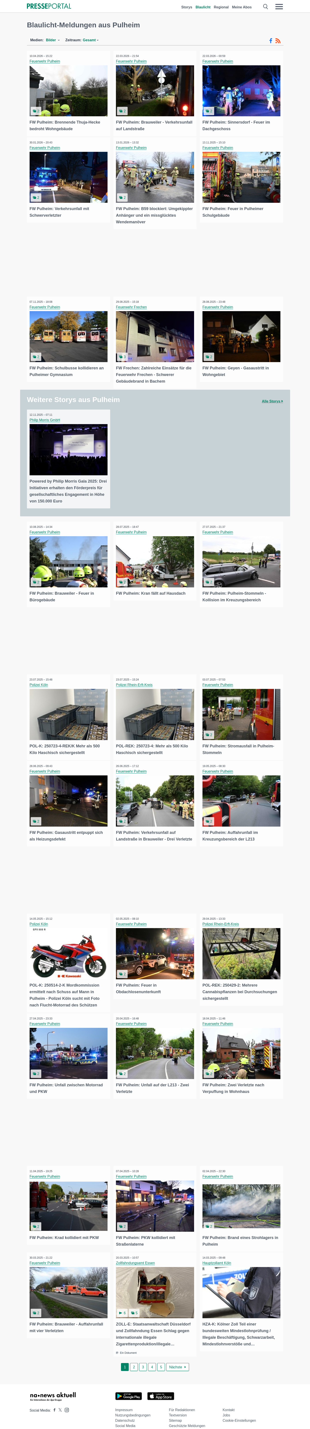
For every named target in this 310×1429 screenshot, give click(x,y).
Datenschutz (125, 1413)
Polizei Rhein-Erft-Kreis (135, 681)
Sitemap (175, 1413)
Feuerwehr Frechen (132, 306)
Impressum (124, 1402)
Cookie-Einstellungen (239, 1413)
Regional (221, 7)
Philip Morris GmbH (45, 418)
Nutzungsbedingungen (133, 1408)
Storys (186, 7)
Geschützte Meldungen (187, 1418)
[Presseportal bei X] (59, 1403)
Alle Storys (272, 399)
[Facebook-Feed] (270, 41)
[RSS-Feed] (278, 41)
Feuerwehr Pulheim (45, 61)
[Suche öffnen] (265, 7)
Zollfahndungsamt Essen (136, 1256)
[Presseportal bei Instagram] (65, 1402)
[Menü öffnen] (279, 7)
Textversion (178, 1408)
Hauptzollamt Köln (217, 1256)
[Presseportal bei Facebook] (53, 1403)
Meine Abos (242, 7)
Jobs (226, 1408)
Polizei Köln (39, 681)
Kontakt (228, 1402)
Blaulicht (203, 7)
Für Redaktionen (182, 1402)
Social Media (125, 1418)
